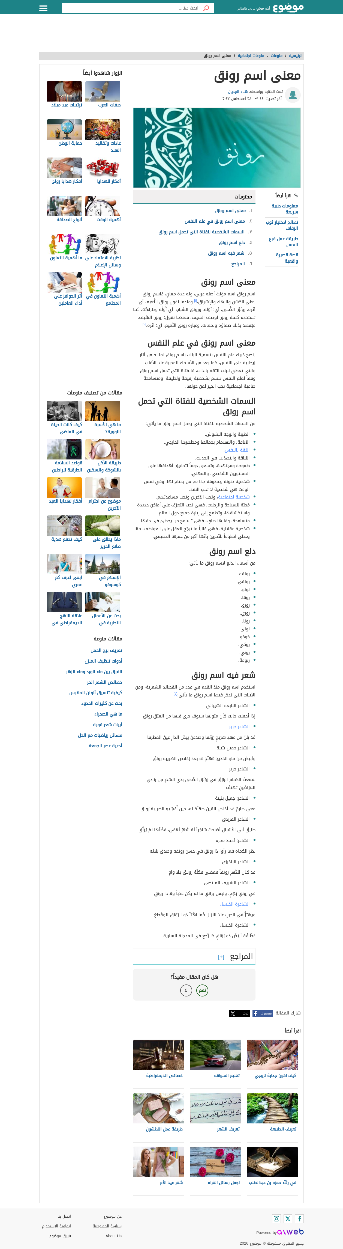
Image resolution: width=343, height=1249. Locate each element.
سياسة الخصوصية (107, 1226)
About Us (114, 1236)
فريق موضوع (60, 1236)
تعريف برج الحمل (106, 651)
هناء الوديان (238, 91)
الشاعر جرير (239, 726)
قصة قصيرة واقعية (287, 258)
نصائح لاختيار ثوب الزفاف (282, 225)
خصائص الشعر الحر (104, 683)
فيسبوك (266, 1013)
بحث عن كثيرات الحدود (101, 704)
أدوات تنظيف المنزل (103, 661)
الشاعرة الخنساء (234, 904)
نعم (202, 990)
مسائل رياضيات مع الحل (100, 736)
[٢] (144, 324)
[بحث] (206, 8)
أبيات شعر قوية (107, 725)
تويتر (245, 1013)
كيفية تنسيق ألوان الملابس (95, 693)
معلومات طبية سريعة (285, 209)
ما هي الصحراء (108, 714)
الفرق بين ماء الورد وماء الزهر (94, 672)
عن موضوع (113, 1216)
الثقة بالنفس (237, 450)
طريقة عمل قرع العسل (283, 242)
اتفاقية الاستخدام (56, 1226)
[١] (195, 301)
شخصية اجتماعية (234, 497)
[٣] (175, 694)
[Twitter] (288, 1218)
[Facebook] (299, 1218)
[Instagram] (276, 1218)
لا (186, 990)
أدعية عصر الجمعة (105, 746)
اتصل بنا (64, 1216)
